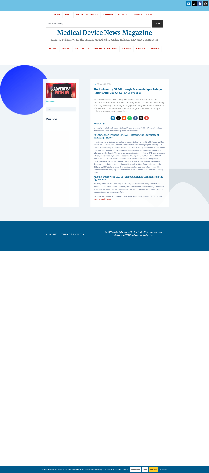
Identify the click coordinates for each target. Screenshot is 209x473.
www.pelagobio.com (173, 199)
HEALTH (155, 48)
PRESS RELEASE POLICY (87, 15)
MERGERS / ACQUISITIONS (105, 48)
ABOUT (68, 15)
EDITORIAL (108, 15)
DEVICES (66, 48)
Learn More (15, 101)
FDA (76, 48)
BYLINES (53, 48)
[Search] (38, 109)
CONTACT (137, 15)
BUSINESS (126, 48)
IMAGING (86, 48)
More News (16, 118)
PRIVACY (150, 15)
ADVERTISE (123, 15)
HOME (57, 15)
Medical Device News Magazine (104, 33)
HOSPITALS (141, 48)
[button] (184, 118)
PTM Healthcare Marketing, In (138, 235)
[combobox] (98, 24)
